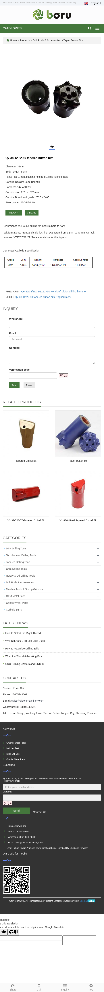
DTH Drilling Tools (16, 548)
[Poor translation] (13, 932)
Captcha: (7, 791)
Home (13, 40)
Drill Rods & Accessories (46, 40)
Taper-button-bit (78, 460)
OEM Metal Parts (16, 596)
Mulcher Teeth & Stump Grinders (24, 589)
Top (91, 987)
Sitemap (84, 901)
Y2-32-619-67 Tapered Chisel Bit (78, 520)
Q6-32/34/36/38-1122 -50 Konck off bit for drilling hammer (53, 291)
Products (25, 40)
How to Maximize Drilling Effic (22, 648)
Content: (14, 347)
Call (39, 987)
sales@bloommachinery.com (27, 700)
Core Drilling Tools (16, 568)
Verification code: (19, 369)
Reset (29, 385)
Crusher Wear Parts (16, 743)
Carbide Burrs (14, 609)
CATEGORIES (12, 28)
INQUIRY (14, 212)
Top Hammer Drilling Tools (21, 555)
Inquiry (65, 987)
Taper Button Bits (73, 40)
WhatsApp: (16, 318)
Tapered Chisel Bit (26, 460)
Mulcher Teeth (13, 748)
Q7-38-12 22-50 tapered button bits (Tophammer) (43, 297)
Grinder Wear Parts (17, 602)
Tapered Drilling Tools (18, 562)
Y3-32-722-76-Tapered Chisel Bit (26, 520)
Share (13, 987)
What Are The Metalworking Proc (24, 656)
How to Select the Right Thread (23, 633)
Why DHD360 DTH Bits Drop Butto (25, 640)
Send (14, 385)
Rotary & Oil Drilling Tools (20, 575)
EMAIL (31, 212)
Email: (13, 333)
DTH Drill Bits (13, 754)
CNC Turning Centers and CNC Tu (25, 663)
